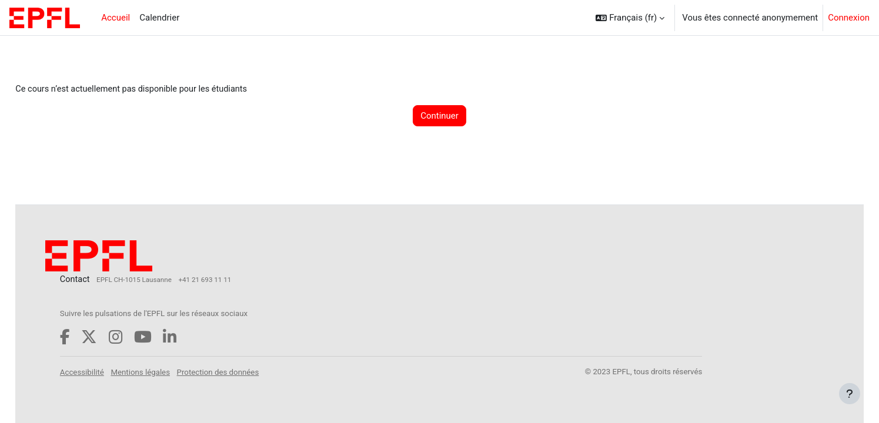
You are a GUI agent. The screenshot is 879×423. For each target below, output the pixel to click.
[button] (630, 17)
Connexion (849, 17)
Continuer (439, 116)
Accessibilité (109, 371)
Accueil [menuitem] (115, 17)
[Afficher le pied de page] (849, 393)
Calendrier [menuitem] (159, 17)
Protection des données (245, 371)
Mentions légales (168, 371)
